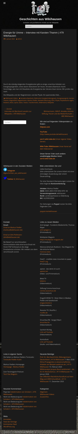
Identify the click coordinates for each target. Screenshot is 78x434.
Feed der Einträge (10, 422)
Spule (16, 102)
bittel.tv (43, 281)
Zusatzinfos (44, 397)
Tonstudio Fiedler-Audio (12, 359)
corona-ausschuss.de (48, 291)
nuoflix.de (44, 313)
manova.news (45, 252)
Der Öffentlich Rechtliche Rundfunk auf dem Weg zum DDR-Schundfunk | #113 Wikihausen (56, 379)
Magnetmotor (22, 100)
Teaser (25, 102)
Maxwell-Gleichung (44, 100)
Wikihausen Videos (11, 98)
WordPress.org (9, 426)
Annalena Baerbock (27, 98)
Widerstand (43, 102)
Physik (57, 100)
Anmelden (7, 419)
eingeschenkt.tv (46, 303)
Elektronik (37, 98)
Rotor (12, 102)
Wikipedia (50, 102)
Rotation (6, 102)
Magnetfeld (13, 100)
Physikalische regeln (67, 100)
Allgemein (44, 392)
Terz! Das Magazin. (10, 374)
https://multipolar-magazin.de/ (51, 240)
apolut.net (44, 271)
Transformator (33, 102)
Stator (21, 102)
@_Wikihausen (16, 179)
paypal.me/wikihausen (48, 211)
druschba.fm (45, 322)
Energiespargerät (62, 98)
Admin (20, 39)
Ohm (52, 100)
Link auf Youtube (46, 332)
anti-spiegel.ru (45, 230)
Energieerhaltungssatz (49, 98)
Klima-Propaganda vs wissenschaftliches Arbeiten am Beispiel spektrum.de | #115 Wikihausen (55, 364)
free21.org (44, 261)
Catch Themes (69, 432)
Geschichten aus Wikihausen (41, 19)
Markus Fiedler (32, 100)
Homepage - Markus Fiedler (13, 367)
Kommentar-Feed (10, 424)
